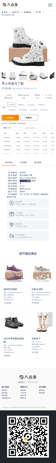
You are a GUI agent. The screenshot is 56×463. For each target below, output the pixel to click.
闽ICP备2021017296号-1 (39, 407)
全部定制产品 (6, 398)
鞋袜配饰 (27, 12)
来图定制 (44, 194)
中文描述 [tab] (23, 162)
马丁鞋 (38, 12)
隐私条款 (42, 393)
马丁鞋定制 (34, 194)
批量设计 (29, 118)
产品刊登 (23, 393)
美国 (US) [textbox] (7, 127)
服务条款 (42, 390)
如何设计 (23, 390)
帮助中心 (23, 398)
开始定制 (10, 118)
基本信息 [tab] (8, 162)
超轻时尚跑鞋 (10, 289)
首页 (5, 12)
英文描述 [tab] (37, 162)
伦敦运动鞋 (37, 289)
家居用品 (5, 393)
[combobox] (12, 128)
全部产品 (15, 12)
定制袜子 (36, 338)
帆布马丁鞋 (11, 197)
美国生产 (5, 390)
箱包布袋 (5, 395)
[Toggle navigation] (50, 5)
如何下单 (23, 395)
